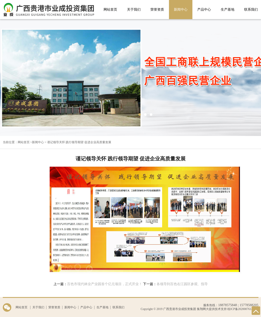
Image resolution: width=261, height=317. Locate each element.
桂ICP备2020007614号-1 (242, 309)
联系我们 (118, 307)
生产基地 (227, 9)
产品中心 (204, 9)
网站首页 (110, 9)
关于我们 (134, 9)
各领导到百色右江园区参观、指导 (182, 284)
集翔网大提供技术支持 (211, 309)
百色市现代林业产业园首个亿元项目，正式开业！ (104, 284)
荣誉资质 (157, 9)
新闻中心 (180, 9)
